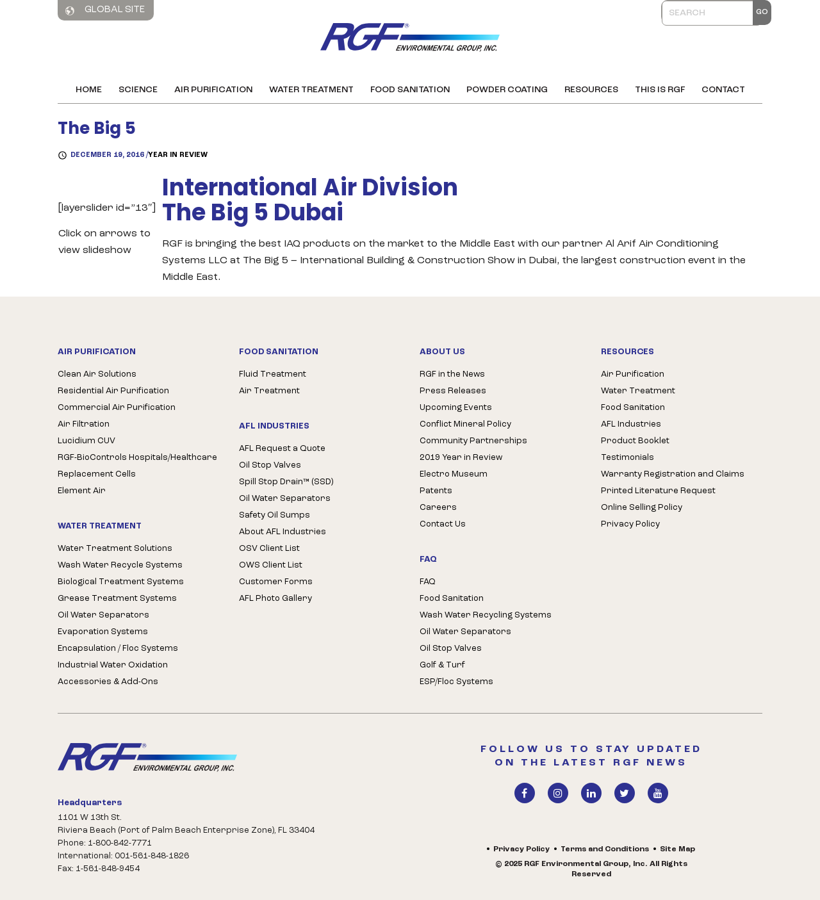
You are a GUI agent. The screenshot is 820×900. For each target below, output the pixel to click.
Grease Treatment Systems (117, 598)
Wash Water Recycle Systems (120, 565)
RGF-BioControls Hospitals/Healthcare (137, 458)
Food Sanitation (410, 90)
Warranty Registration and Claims (672, 474)
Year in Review (178, 155)
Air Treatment (269, 391)
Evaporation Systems (103, 632)
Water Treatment (311, 90)
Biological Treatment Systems (121, 582)
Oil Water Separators (103, 615)
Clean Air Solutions (97, 374)
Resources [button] (591, 90)
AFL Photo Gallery (275, 598)
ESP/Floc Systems (456, 682)
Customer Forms (276, 582)
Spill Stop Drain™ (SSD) (286, 482)
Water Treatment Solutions (115, 548)
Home (89, 90)
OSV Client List (269, 548)
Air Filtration (84, 424)
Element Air (82, 491)
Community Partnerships (473, 441)
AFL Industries (631, 424)
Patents (436, 491)
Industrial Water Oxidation (113, 665)
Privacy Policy (630, 524)
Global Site (105, 10)
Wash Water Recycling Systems (486, 615)
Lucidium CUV (86, 441)
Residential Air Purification (113, 391)
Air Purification (213, 90)
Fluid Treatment (272, 374)
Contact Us (443, 524)
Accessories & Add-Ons (108, 682)
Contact (723, 90)
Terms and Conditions (605, 849)
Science (138, 90)
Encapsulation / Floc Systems (118, 648)
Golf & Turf (442, 665)
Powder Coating (507, 90)
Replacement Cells (97, 474)
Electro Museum (454, 474)
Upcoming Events (456, 408)
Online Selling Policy (641, 507)
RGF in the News (452, 374)
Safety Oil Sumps (274, 515)
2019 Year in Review (461, 458)
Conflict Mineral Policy (465, 424)
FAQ (428, 582)
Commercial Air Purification (117, 408)
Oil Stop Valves (270, 465)
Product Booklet (635, 441)
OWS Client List (270, 565)
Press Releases (453, 391)
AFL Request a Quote (282, 449)
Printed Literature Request (658, 491)
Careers (438, 507)
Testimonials (627, 458)
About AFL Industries (282, 532)
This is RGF (660, 90)
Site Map (677, 849)
